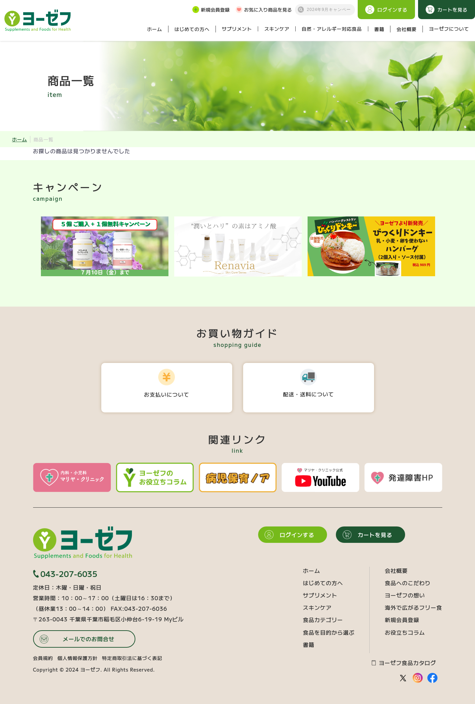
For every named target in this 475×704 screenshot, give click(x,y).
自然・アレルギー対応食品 (332, 28)
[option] (104, 246)
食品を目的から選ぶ (328, 632)
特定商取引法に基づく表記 (132, 657)
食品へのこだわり (407, 583)
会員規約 (43, 657)
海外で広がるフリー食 (413, 607)
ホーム (154, 29)
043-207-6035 (65, 573)
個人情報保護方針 (78, 657)
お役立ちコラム (405, 632)
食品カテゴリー (323, 620)
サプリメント (237, 28)
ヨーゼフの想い (405, 595)
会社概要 (407, 29)
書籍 (379, 29)
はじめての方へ (191, 29)
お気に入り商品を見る (264, 9)
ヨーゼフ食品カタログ (404, 663)
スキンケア (277, 28)
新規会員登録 (210, 9)
